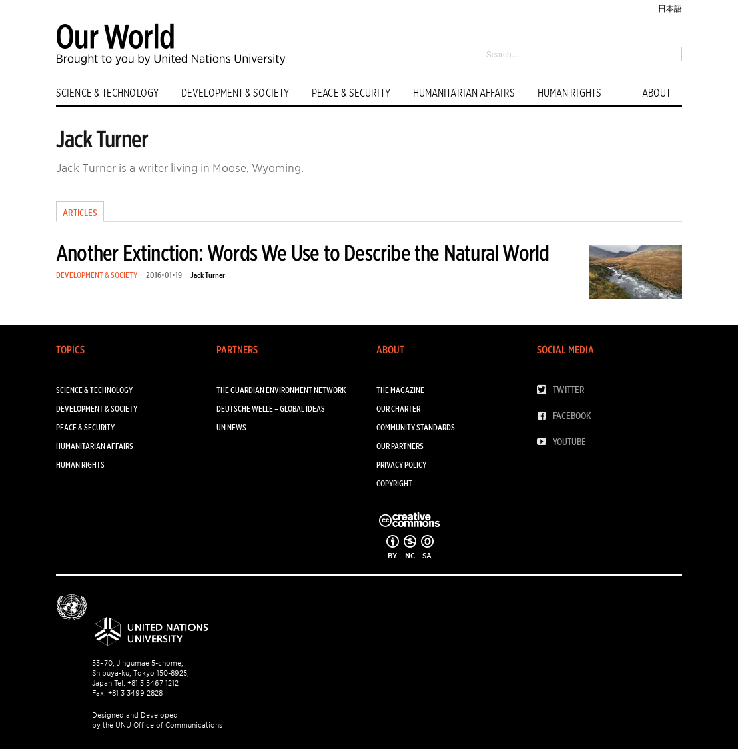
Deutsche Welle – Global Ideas (270, 409)
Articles (80, 212)
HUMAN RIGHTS (569, 93)
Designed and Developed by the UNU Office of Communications (157, 720)
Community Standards (415, 427)
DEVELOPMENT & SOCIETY (235, 93)
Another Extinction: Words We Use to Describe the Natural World (302, 253)
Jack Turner (207, 275)
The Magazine (400, 390)
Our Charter (398, 409)
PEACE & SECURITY (351, 93)
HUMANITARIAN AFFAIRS (464, 93)
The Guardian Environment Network (281, 390)
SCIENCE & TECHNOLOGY (107, 93)
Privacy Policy (401, 465)
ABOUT (656, 93)
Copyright (394, 483)
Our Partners (400, 446)
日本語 (670, 8)
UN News (231, 427)
